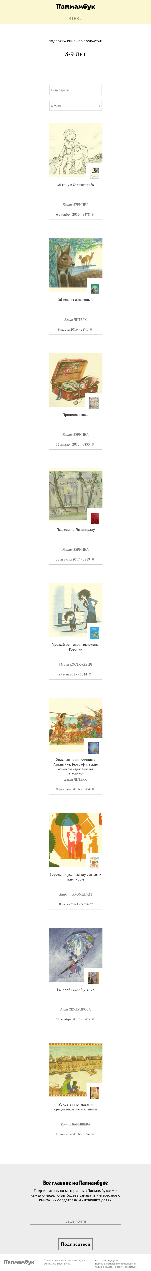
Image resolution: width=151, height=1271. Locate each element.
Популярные (60, 90)
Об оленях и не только (76, 300)
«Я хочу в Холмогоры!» (75, 185)
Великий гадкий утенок (75, 990)
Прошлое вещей (75, 415)
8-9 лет (56, 106)
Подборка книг (62, 41)
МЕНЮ (74, 19)
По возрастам (90, 41)
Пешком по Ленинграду (75, 530)
